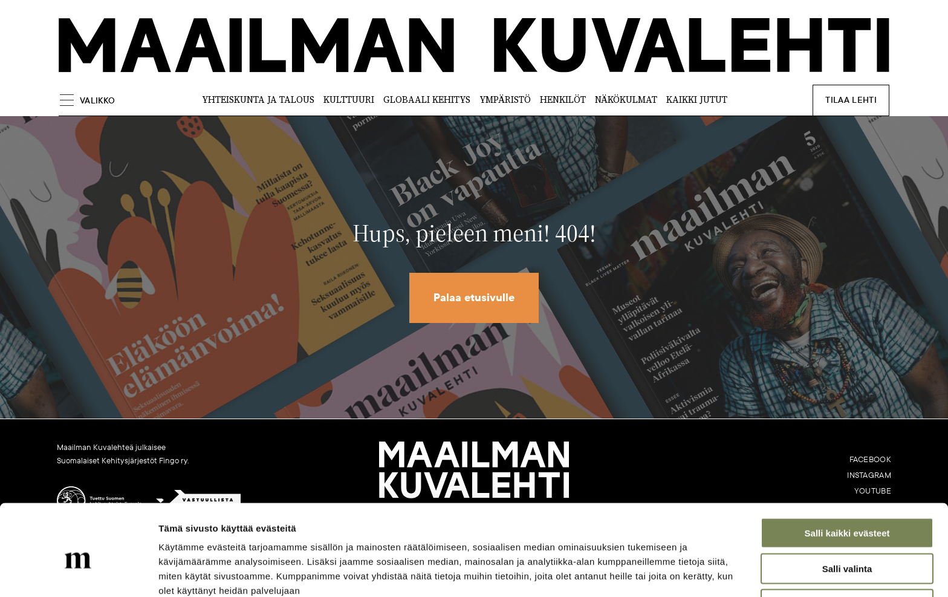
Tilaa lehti (852, 100)
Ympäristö (505, 100)
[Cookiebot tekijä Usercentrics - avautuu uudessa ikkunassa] (78, 573)
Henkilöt (563, 100)
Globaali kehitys (426, 100)
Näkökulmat (626, 100)
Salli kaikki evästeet (847, 476)
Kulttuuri (348, 100)
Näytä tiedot (646, 573)
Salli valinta (847, 512)
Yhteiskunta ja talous (258, 100)
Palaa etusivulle (474, 298)
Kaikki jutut (696, 100)
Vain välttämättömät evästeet (847, 548)
